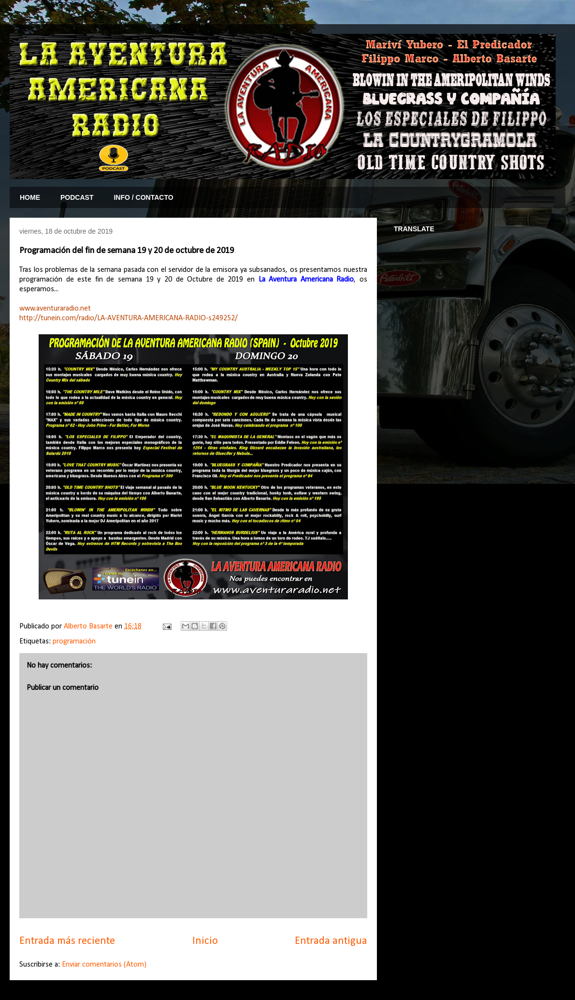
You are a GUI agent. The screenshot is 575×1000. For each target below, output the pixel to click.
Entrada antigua (331, 941)
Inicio (205, 941)
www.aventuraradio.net (55, 309)
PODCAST (76, 197)
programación (74, 641)
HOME (30, 197)
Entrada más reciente (67, 941)
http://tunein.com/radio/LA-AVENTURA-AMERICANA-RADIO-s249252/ (128, 318)
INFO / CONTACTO (143, 197)
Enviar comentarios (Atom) (104, 965)
